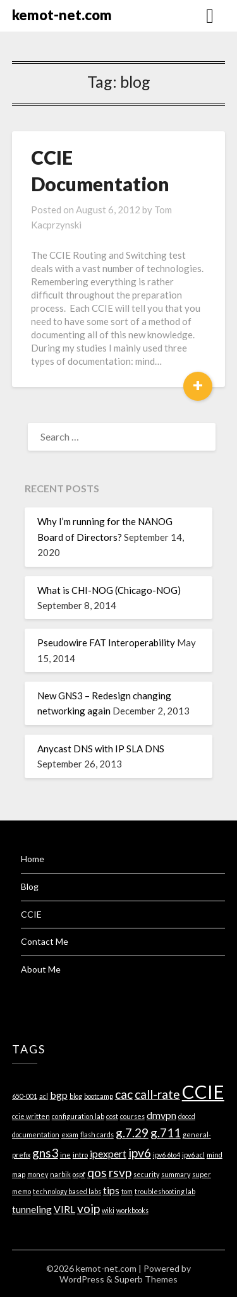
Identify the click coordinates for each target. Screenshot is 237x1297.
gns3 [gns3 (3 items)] (45, 1153)
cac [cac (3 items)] (124, 1094)
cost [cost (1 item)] (112, 1116)
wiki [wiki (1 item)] (108, 1210)
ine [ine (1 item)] (65, 1155)
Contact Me (44, 941)
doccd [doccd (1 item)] (186, 1116)
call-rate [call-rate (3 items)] (157, 1094)
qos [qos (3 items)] (97, 1172)
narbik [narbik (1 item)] (60, 1174)
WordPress (81, 1279)
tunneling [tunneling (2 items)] (32, 1209)
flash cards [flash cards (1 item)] (97, 1134)
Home (32, 858)
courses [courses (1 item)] (132, 1116)
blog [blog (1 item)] (76, 1096)
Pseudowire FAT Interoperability (106, 642)
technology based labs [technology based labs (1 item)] (67, 1191)
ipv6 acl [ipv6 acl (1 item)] (193, 1155)
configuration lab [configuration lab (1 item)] (78, 1116)
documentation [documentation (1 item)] (35, 1134)
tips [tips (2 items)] (111, 1190)
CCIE (31, 914)
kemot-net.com (62, 14)
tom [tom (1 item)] (127, 1191)
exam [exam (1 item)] (69, 1134)
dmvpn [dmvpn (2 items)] (161, 1115)
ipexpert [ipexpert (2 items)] (108, 1153)
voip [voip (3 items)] (88, 1208)
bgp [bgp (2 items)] (59, 1095)
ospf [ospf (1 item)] (79, 1174)
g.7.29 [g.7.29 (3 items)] (132, 1132)
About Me (41, 969)
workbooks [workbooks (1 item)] (132, 1210)
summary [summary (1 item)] (175, 1174)
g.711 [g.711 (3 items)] (165, 1132)
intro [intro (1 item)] (80, 1155)
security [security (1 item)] (146, 1174)
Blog (30, 886)
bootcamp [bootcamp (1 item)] (98, 1096)
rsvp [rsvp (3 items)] (120, 1172)
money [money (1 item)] (37, 1174)
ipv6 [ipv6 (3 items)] (139, 1153)
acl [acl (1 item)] (43, 1096)
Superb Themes (146, 1279)
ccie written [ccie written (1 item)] (31, 1116)
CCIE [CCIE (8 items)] (203, 1092)
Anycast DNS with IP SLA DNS (100, 748)
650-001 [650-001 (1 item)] (24, 1096)
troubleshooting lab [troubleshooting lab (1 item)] (165, 1191)
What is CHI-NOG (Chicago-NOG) (109, 590)
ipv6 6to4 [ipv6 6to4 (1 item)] (166, 1155)
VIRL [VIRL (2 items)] (64, 1209)
